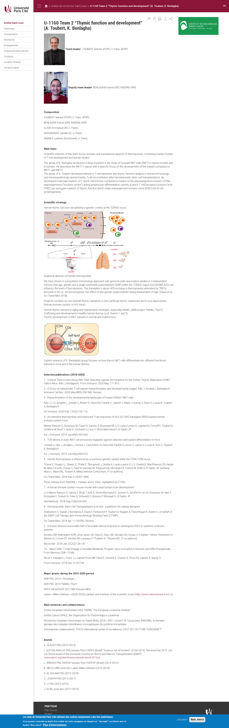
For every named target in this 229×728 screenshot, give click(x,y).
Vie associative (11, 67)
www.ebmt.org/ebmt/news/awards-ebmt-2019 (72, 657)
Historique (9, 28)
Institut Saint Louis (14, 23)
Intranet (48, 714)
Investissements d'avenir (16, 51)
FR (224, 6)
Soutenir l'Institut (12, 62)
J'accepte (181, 719)
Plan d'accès (51, 710)
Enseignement (11, 45)
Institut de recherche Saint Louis (69, 6)
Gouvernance (10, 34)
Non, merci (197, 719)
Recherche (9, 40)
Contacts (8, 56)
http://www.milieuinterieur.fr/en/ (154, 594)
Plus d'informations (54, 725)
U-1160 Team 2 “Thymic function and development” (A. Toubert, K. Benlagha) (134, 6)
